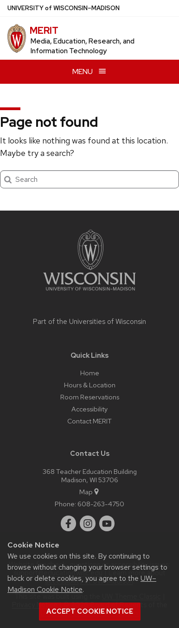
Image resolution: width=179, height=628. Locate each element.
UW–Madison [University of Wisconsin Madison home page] (63, 8)
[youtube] (107, 523)
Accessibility (89, 408)
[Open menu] (89, 71)
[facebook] (69, 523)
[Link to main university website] (89, 292)
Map (89, 491)
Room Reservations (89, 396)
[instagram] (88, 523)
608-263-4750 (100, 503)
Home (89, 372)
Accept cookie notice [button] (89, 611)
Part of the (89, 321)
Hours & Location (89, 384)
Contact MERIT (89, 421)
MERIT (44, 31)
